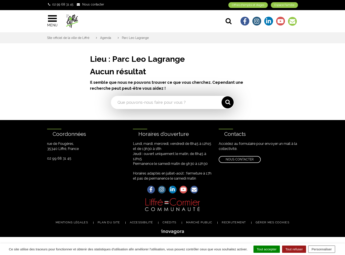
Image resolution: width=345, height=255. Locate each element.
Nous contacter (240, 159)
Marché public (199, 222)
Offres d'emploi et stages (248, 5)
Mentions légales (72, 222)
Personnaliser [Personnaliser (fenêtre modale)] (322, 249)
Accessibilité (141, 222)
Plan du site (109, 222)
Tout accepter (267, 249)
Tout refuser (294, 249)
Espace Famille (284, 5)
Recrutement (234, 222)
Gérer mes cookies (272, 222)
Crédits (169, 222)
